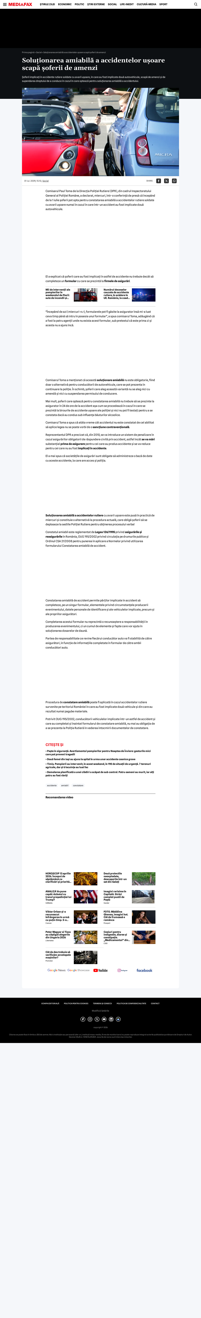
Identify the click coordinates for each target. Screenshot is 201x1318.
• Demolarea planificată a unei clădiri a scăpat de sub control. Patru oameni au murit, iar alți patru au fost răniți (100, 774)
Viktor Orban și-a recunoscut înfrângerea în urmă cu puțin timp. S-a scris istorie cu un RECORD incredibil (57, 915)
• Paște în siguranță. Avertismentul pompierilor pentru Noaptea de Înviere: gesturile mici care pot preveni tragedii (98, 753)
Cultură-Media (146, 4)
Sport (163, 4)
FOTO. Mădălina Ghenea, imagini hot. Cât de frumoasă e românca (116, 915)
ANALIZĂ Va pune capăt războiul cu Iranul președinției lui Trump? (58, 895)
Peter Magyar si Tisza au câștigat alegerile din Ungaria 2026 (58, 935)
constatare (78, 785)
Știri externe (96, 4)
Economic (65, 4)
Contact (155, 1003)
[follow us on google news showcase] (79, 971)
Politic (79, 4)
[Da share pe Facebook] (158, 181)
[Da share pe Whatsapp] (174, 181)
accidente (52, 785)
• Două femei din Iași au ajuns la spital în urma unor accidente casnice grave (90, 759)
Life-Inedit (127, 4)
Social (112, 4)
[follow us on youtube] (100, 971)
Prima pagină (28, 52)
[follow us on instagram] (122, 971)
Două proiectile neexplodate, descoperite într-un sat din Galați (115, 877)
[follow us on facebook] (144, 970)
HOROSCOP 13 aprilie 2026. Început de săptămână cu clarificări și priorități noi (58, 877)
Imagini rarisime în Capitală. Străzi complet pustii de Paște (115, 895)
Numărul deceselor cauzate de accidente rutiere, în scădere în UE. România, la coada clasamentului (116, 293)
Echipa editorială (50, 1003)
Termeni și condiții (102, 1003)
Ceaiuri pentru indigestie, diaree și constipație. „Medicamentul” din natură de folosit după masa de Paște (117, 936)
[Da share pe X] (166, 181)
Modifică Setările (100, 1011)
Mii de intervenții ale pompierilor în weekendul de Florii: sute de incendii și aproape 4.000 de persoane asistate (58, 293)
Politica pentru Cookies (76, 1003)
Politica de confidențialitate (131, 1003)
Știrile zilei (47, 4)
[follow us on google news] (57, 971)
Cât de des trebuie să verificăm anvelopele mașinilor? (58, 955)
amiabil (64, 785)
